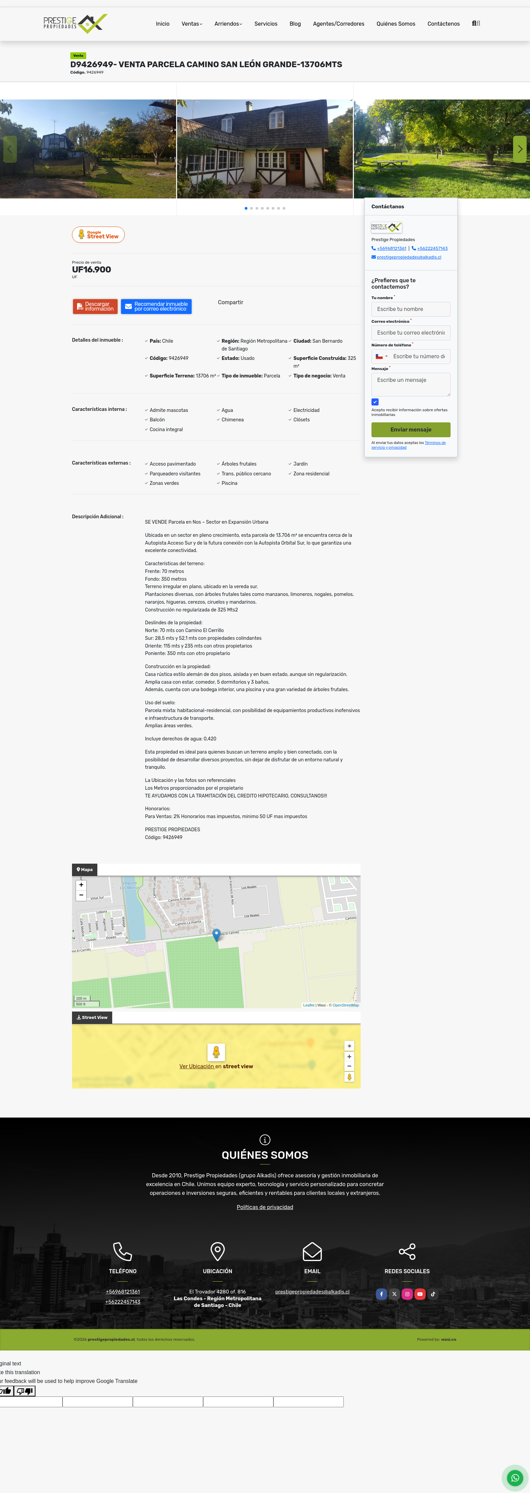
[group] (88, 149)
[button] (246, 208)
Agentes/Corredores (338, 24)
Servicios (266, 24)
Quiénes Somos (396, 24)
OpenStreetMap (346, 1005)
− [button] (81, 896)
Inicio (163, 24)
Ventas (190, 24)
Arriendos (227, 24)
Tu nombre (383, 297)
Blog (295, 24)
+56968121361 (391, 248)
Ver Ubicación (197, 1066)
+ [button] (81, 886)
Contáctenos (444, 24)
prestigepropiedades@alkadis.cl (409, 257)
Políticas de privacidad (265, 1207)
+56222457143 (432, 248)
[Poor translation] (24, 1391)
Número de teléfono (392, 344)
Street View (98, 234)
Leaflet (308, 1005)
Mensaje (380, 368)
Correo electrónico (391, 321)
